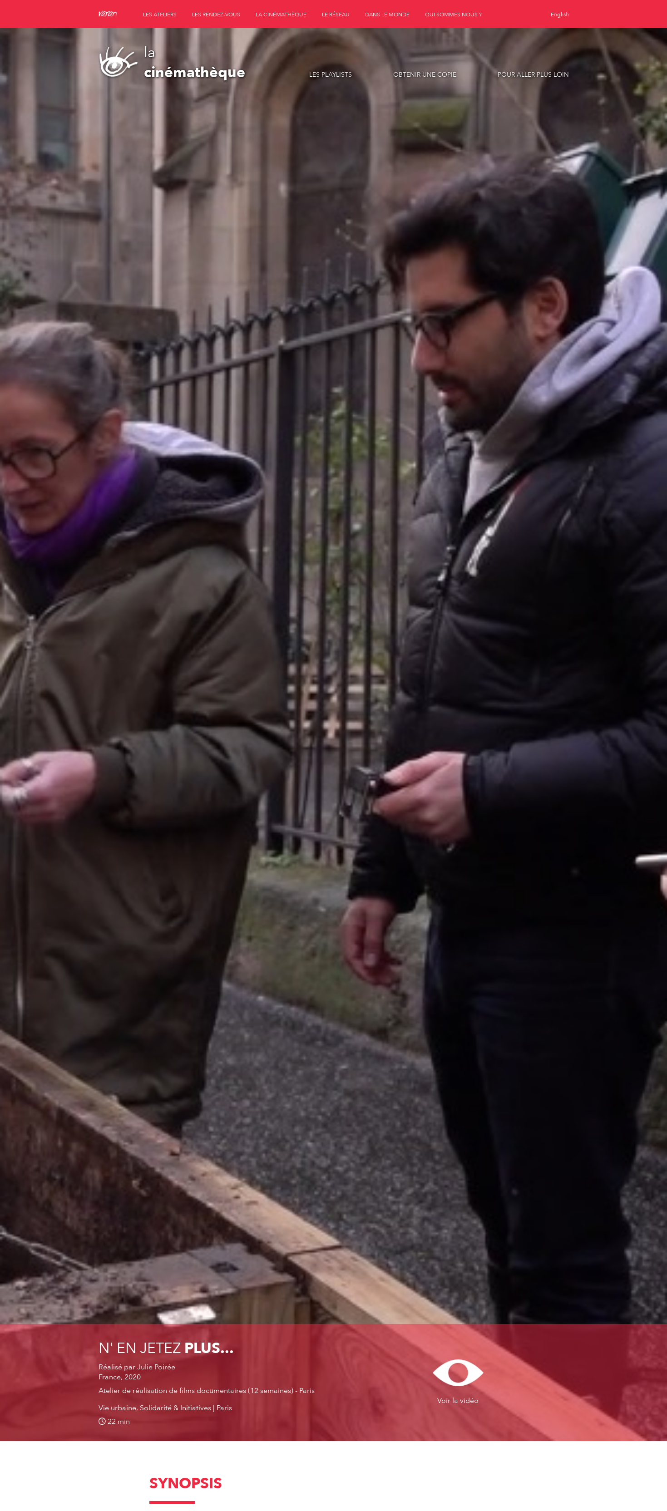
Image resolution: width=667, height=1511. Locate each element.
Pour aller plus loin (533, 74)
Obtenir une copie (424, 74)
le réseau (336, 14)
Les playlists (330, 74)
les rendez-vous (216, 14)
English (560, 14)
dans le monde (387, 14)
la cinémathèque (281, 14)
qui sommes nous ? (453, 14)
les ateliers (160, 14)
